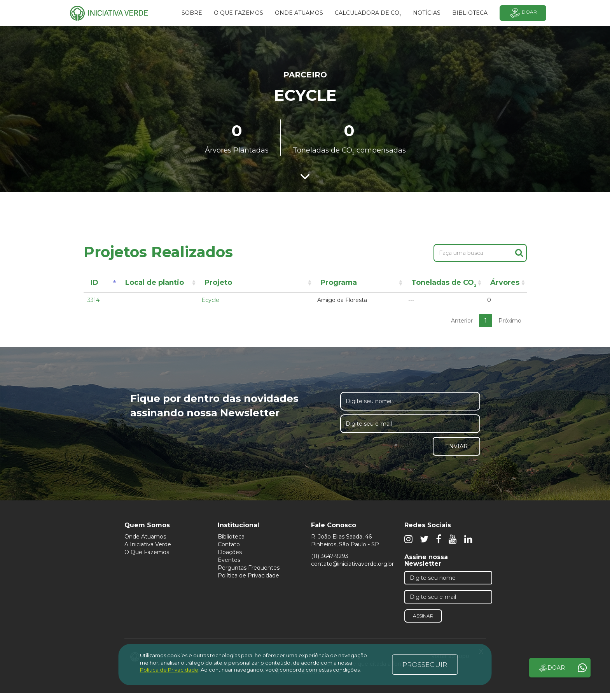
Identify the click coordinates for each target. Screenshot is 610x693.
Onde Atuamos (145, 536)
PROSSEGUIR (424, 664)
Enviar (456, 446)
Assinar (423, 616)
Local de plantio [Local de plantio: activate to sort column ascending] (154, 282)
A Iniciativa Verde (147, 544)
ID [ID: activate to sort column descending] (94, 282)
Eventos (229, 559)
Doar (523, 13)
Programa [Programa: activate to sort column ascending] (338, 282)
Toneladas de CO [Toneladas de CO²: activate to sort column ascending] (443, 283)
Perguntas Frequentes (249, 567)
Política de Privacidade (248, 575)
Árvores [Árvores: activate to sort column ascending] (504, 282)
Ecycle (210, 300)
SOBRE (192, 12)
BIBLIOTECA (470, 12)
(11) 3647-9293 (329, 556)
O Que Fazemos (146, 552)
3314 (93, 300)
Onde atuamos (299, 12)
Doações (230, 552)
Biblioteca (231, 536)
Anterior (462, 320)
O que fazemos (238, 12)
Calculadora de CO (368, 14)
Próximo (509, 320)
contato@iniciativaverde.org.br (352, 563)
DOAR (551, 667)
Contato (229, 544)
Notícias (426, 12)
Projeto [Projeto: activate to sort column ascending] (218, 282)
